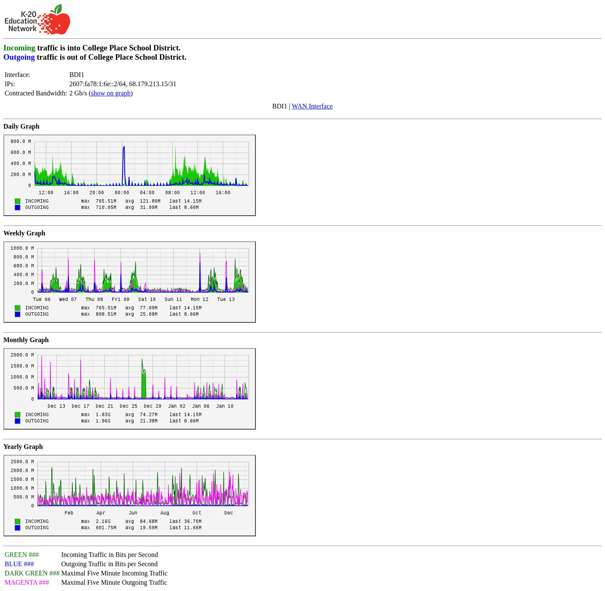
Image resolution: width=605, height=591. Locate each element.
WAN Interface (312, 106)
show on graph (111, 93)
